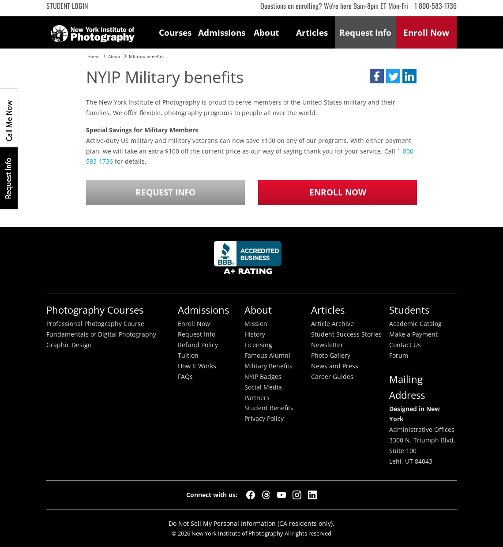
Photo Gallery (330, 356)
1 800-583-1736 (435, 5)
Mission (255, 324)
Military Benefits (268, 366)
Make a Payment (413, 334)
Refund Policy (198, 345)
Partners (257, 398)
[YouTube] (281, 495)
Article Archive (332, 324)
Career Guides (332, 377)
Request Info (9, 178)
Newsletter (327, 345)
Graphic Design (69, 345)
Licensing (258, 345)
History (254, 334)
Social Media (263, 387)
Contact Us (405, 345)
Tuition (188, 356)
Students (409, 309)
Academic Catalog (415, 324)
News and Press (334, 366)
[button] (377, 76)
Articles (312, 32)
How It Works (197, 366)
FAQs (185, 377)
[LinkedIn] (312, 495)
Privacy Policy (264, 419)
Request (365, 32)
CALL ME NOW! (9, 118)
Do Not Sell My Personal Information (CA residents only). (251, 523)
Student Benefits (268, 408)
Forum (398, 356)
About (266, 32)
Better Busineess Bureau (249, 260)
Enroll (426, 32)
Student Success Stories (346, 334)
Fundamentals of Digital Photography (101, 334)
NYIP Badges (263, 377)
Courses (175, 32)
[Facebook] (250, 495)
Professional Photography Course (95, 324)
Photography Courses (94, 309)
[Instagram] (297, 495)
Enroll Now (337, 192)
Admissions (221, 32)
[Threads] (266, 495)
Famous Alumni (267, 356)
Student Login (67, 5)
